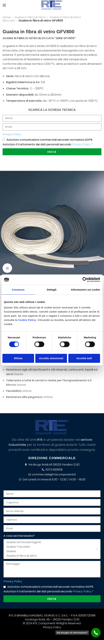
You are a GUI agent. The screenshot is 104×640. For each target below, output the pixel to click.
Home (7, 17)
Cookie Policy (27, 319)
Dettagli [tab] (51, 289)
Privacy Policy (12, 134)
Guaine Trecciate (51, 547)
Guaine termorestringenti (51, 542)
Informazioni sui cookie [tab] (85, 289)
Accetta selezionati (51, 358)
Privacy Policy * (82, 144)
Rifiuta (18, 358)
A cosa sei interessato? (19, 536)
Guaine (51, 551)
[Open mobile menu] (4, 5)
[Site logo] (51, 5)
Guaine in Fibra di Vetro (30, 17)
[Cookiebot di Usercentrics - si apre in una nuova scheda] (85, 279)
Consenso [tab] (18, 289)
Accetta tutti (84, 358)
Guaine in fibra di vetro (51, 556)
